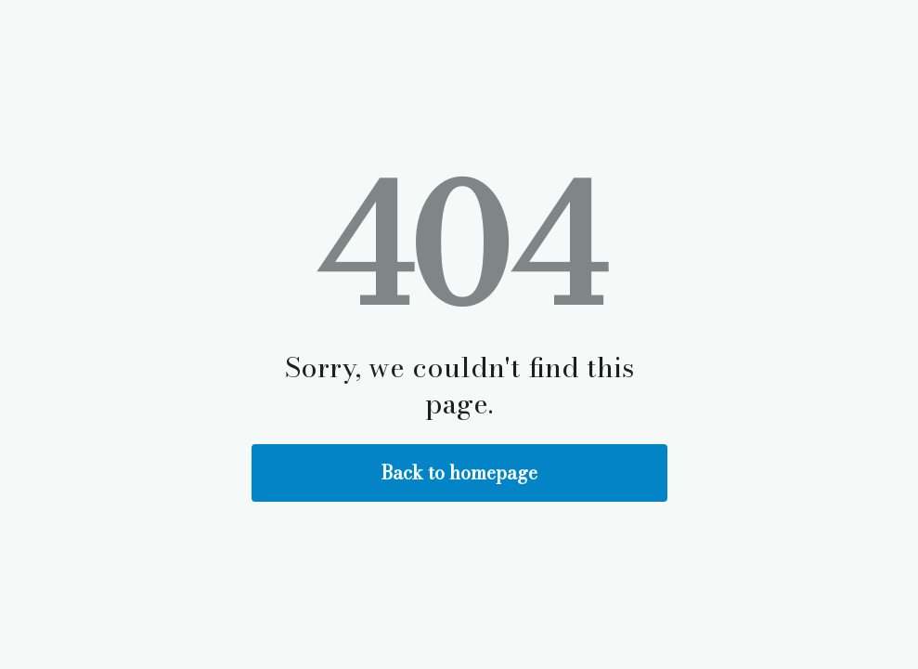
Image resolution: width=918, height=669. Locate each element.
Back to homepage (459, 472)
